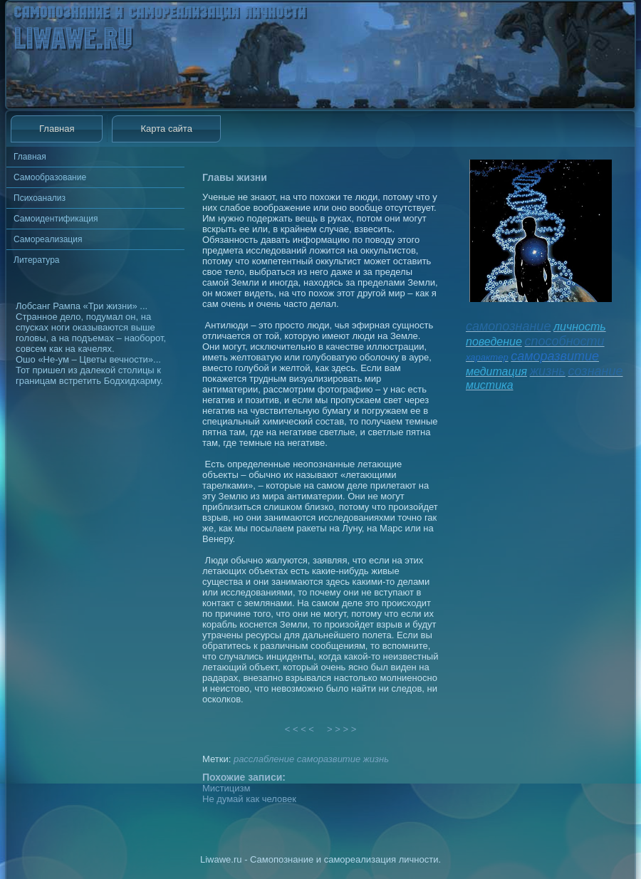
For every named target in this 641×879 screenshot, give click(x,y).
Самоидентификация (56, 219)
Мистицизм (226, 788)
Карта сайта (166, 128)
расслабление (264, 759)
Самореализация (48, 239)
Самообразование (50, 177)
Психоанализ (40, 198)
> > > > (342, 729)
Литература (37, 260)
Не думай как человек (249, 799)
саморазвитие (328, 759)
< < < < (300, 729)
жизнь (376, 759)
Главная (56, 128)
